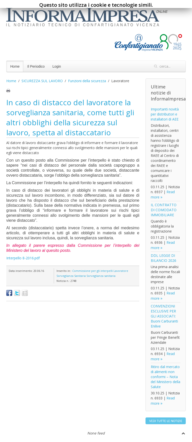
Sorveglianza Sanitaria (71, 276)
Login (56, 66)
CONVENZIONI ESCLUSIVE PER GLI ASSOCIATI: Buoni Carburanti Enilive (164, 316)
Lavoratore (121, 271)
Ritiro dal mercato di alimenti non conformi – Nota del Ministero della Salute (165, 376)
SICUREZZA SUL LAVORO (42, 80)
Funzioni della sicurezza (87, 80)
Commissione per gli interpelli (92, 271)
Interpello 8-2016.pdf (23, 258)
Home (15, 66)
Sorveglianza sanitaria (101, 276)
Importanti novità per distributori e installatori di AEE (165, 114)
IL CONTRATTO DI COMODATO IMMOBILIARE (163, 209)
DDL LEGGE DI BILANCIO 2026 (163, 258)
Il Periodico (35, 66)
